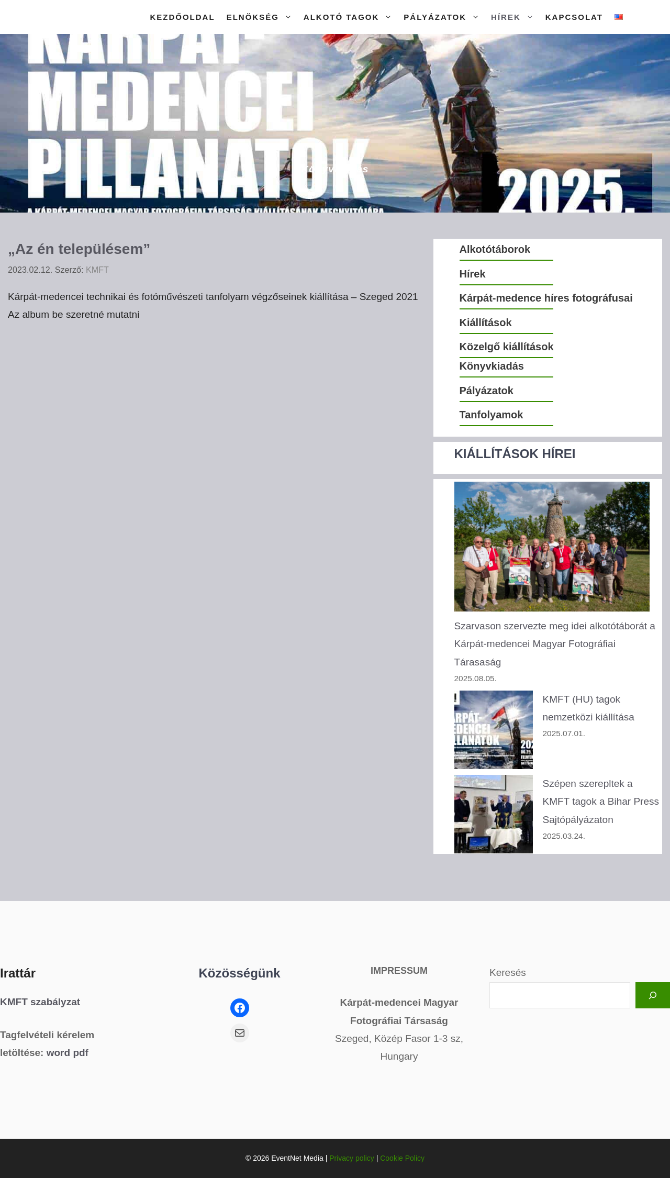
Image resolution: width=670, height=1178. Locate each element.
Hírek (515, 17)
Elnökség (262, 17)
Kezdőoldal (182, 17)
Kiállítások (486, 322)
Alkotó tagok (351, 17)
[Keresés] (652, 995)
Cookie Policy (402, 1158)
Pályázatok (444, 17)
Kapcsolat (574, 17)
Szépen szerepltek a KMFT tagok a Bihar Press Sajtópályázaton (601, 801)
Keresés (507, 972)
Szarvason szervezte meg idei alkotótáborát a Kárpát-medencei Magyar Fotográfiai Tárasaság (554, 643)
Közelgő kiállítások (507, 346)
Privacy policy (351, 1158)
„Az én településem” (79, 249)
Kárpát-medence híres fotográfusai (546, 298)
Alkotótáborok (495, 249)
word (58, 1052)
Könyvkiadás (492, 366)
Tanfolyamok (491, 414)
